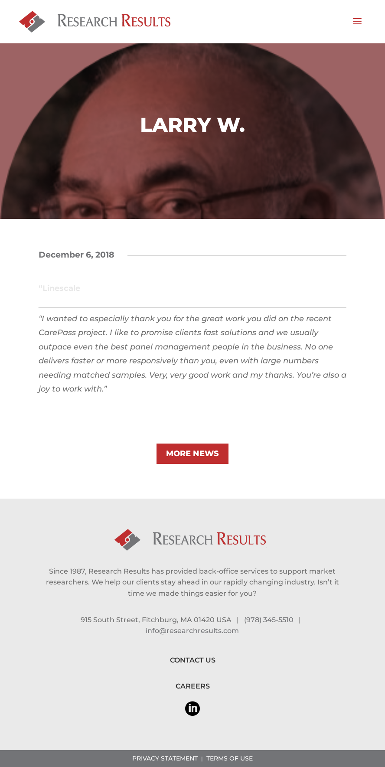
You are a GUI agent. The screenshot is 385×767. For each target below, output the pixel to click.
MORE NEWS (192, 453)
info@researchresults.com (192, 631)
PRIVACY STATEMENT (165, 758)
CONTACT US (192, 660)
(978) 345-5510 (269, 620)
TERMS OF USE (229, 758)
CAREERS (193, 686)
